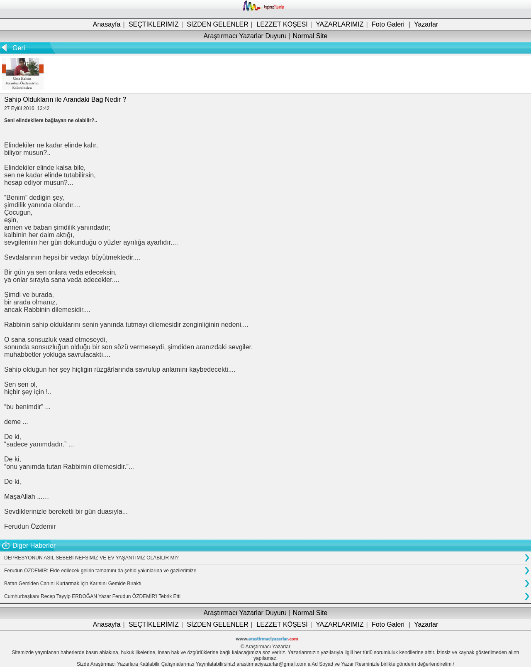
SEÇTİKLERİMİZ (154, 24)
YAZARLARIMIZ (339, 24)
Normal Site (310, 35)
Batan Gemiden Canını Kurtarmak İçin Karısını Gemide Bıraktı (72, 583)
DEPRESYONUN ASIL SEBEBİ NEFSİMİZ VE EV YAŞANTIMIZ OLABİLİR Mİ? (91, 558)
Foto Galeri (388, 24)
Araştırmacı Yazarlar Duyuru (245, 35)
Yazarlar (426, 24)
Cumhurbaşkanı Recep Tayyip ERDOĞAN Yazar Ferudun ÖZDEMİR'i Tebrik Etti (92, 596)
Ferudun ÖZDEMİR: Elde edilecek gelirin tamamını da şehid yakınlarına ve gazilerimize (100, 571)
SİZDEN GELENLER (217, 24)
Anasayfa (107, 24)
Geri (18, 47)
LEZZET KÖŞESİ (281, 24)
